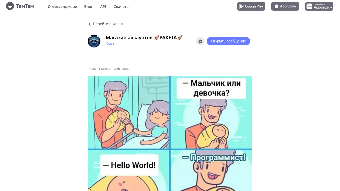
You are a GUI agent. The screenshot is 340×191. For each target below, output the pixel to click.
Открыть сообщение (228, 41)
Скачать (121, 6)
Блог (88, 6)
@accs (111, 43)
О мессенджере (62, 6)
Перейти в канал (105, 23)
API (103, 6)
